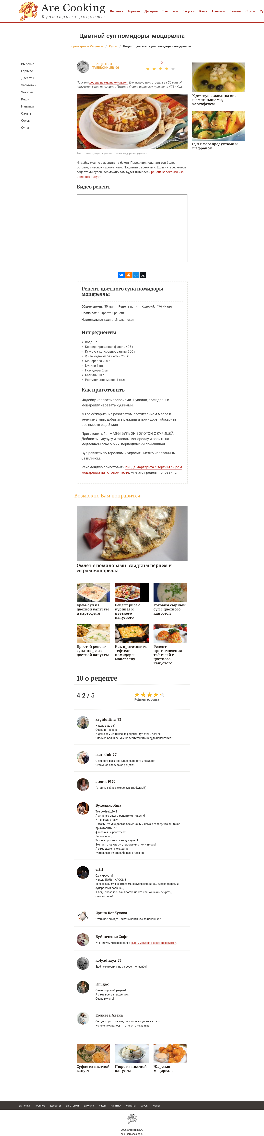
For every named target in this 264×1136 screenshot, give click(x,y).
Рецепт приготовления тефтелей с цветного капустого (168, 654)
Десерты (151, 11)
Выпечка (116, 11)
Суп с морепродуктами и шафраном (215, 146)
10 (161, 63)
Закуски (188, 11)
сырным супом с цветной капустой (153, 942)
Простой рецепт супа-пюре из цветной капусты (93, 650)
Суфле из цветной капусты (93, 1068)
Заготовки (170, 11)
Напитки (218, 11)
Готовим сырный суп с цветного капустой (170, 609)
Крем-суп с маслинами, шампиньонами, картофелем (214, 100)
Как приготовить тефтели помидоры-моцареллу (131, 652)
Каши (203, 11)
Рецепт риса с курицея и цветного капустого (127, 611)
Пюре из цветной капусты (131, 1068)
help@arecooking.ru (132, 1133)
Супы (25, 128)
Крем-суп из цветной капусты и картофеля (93, 609)
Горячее (134, 11)
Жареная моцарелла (164, 1068)
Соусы (250, 11)
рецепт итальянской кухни (108, 82)
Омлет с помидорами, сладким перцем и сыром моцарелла (124, 568)
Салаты (235, 11)
